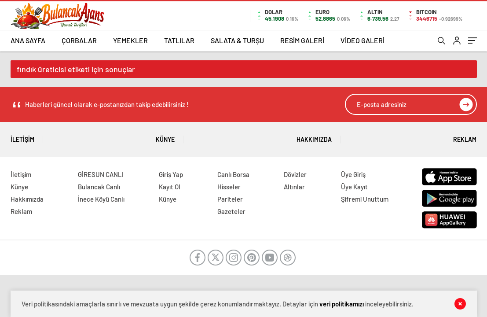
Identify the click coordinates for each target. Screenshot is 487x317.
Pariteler (230, 199)
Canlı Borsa (233, 174)
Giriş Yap (171, 174)
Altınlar (294, 187)
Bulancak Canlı (99, 187)
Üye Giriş (353, 174)
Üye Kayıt (354, 187)
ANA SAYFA (28, 40)
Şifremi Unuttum (364, 199)
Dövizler (295, 174)
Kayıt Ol (169, 187)
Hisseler (229, 187)
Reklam (464, 136)
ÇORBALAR (79, 40)
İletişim (22, 136)
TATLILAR (179, 40)
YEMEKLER (130, 40)
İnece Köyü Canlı (101, 199)
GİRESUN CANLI (101, 174)
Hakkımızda (314, 136)
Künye (165, 136)
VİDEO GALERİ (362, 40)
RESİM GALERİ (302, 40)
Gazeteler (231, 211)
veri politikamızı (341, 304)
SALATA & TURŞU (237, 40)
